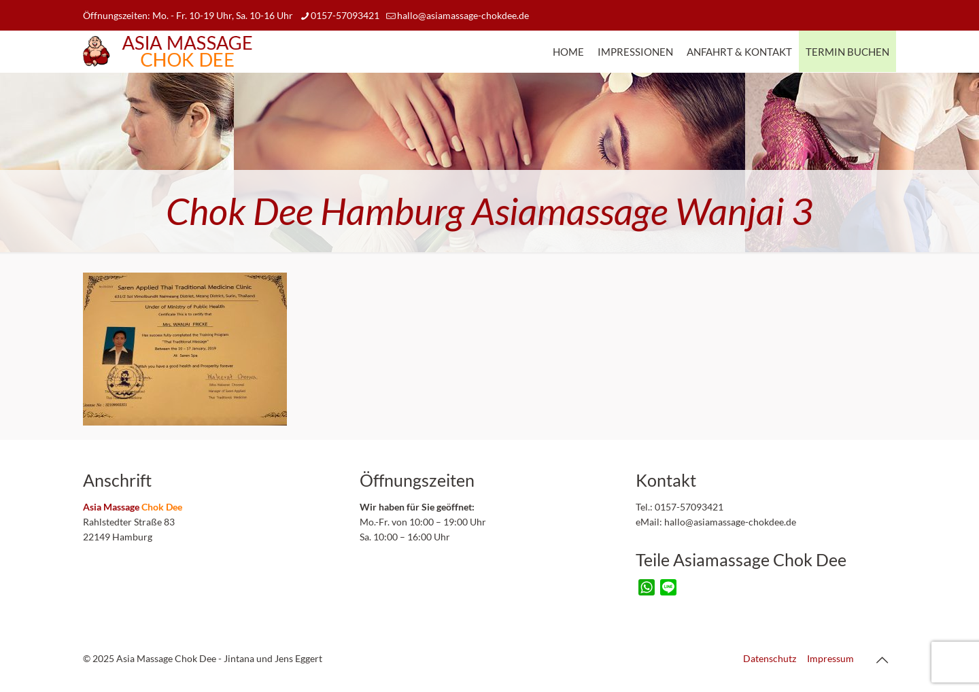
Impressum (830, 658)
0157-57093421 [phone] (345, 15)
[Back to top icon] (882, 659)
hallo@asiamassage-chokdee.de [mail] (463, 15)
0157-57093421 (688, 507)
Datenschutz (769, 658)
